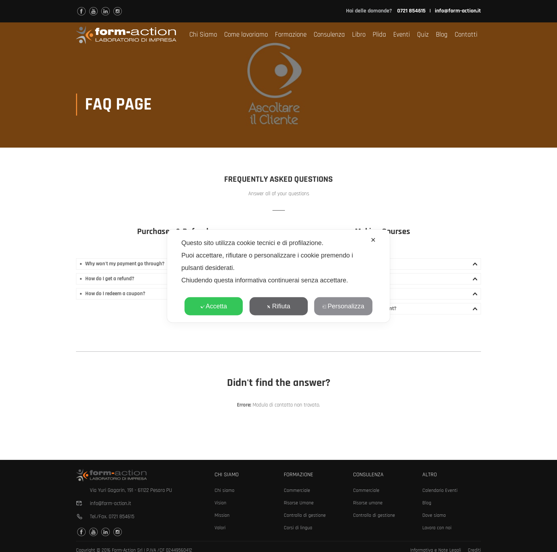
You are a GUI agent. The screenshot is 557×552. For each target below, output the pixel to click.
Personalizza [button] (343, 306)
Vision (220, 503)
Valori (220, 528)
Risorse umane (368, 503)
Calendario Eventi (440, 490)
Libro (359, 34)
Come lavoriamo (246, 34)
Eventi (401, 34)
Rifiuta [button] (278, 306)
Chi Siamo (203, 34)
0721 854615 (121, 516)
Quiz (423, 34)
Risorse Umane (299, 503)
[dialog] (278, 276)
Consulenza (329, 34)
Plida (379, 34)
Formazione (291, 34)
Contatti (466, 34)
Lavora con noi (436, 528)
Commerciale (297, 490)
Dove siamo (434, 515)
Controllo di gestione (305, 515)
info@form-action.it (458, 11)
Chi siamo (224, 490)
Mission (222, 515)
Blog (442, 34)
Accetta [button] (213, 306)
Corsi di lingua (298, 528)
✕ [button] (373, 240)
